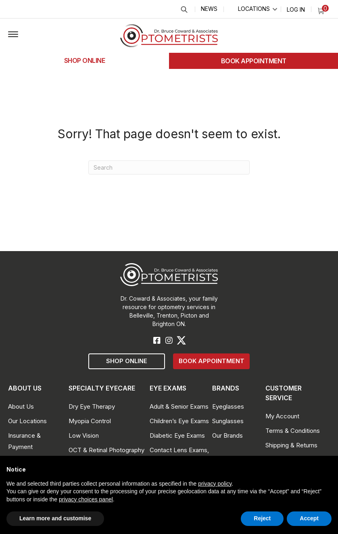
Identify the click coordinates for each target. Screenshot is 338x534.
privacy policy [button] (215, 483)
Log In (296, 9)
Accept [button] (309, 518)
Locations (254, 8)
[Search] (169, 167)
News (209, 8)
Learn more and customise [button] (55, 518)
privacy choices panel (86, 499)
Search (184, 9)
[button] (13, 34)
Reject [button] (262, 518)
